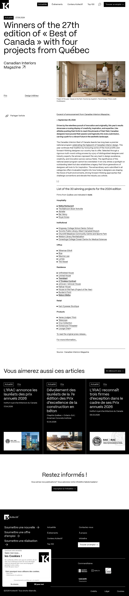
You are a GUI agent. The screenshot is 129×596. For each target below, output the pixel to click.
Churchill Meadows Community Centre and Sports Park (83, 234)
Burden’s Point (65, 293)
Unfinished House (66, 273)
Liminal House (65, 276)
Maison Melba (64, 295)
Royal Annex (64, 217)
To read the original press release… (72, 334)
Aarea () (67, 318)
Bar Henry (63, 215)
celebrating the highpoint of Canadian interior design (95, 145)
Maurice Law (64, 256)
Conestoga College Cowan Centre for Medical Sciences (83, 240)
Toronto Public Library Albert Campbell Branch (79, 231)
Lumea (61, 259)
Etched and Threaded (68, 326)
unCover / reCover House (70, 284)
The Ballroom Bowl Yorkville (71, 209)
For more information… (67, 340)
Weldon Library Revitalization (71, 237)
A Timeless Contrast (67, 281)
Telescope (63, 320)
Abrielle (62, 212)
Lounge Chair (64, 329)
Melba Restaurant (66, 206)
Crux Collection (65, 323)
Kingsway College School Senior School (76, 228)
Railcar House (65, 287)
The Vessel (63, 262)
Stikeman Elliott (65, 251)
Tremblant (63, 279)
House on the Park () (75, 290)
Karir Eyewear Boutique (69, 306)
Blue (60, 254)
